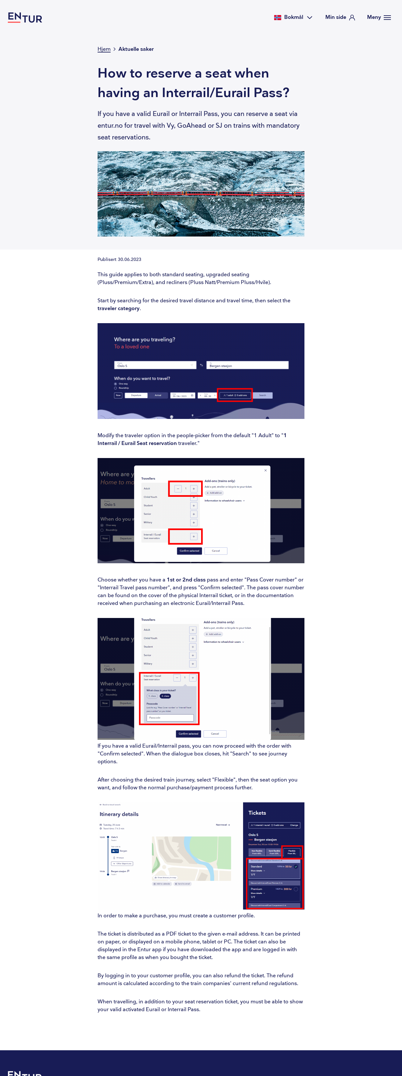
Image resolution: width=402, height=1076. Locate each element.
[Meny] (379, 17)
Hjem (104, 49)
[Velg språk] (294, 17)
